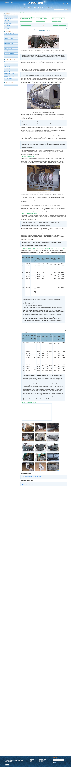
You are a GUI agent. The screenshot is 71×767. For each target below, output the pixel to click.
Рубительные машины (25, 23)
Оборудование (32, 7)
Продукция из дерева (7, 66)
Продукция (41, 7)
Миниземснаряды (39, 19)
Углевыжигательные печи (8, 38)
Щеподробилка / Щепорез (42, 23)
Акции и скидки (6, 20)
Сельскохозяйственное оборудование (27, 17)
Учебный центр (6, 28)
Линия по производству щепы (58, 23)
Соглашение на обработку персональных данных (13, 759)
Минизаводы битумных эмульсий (9, 53)
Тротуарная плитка (7, 68)
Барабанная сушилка (39, 12)
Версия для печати (63, 32)
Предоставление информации (9, 760)
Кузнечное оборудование (8, 43)
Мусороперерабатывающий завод (58, 17)
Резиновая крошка (7, 63)
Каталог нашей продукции (8, 18)
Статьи (31, 761)
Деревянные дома (7, 71)
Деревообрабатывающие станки (26, 21)
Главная (22, 7)
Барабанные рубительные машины (59, 25)
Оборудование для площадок (9, 73)
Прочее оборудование (56, 21)
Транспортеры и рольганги (27, 484)
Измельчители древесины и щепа (9, 36)
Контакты (50, 7)
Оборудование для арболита (41, 18)
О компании (6, 15)
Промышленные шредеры (26, 25)
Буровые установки (7, 55)
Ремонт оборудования (8, 78)
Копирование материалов (19, 760)
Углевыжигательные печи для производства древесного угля (34, 477)
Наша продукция (42, 760)
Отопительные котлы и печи (9, 76)
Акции (31, 760)
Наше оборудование (42, 759)
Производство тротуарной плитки (58, 15)
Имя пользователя (56, 758)
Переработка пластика (8, 48)
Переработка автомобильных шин (9, 33)
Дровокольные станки (8, 41)
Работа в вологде (7, 25)
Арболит (5, 61)
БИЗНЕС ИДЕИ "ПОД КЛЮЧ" (8, 23)
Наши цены (41, 761)
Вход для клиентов (9, 2)
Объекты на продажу (7, 84)
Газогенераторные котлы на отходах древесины (31, 476)
